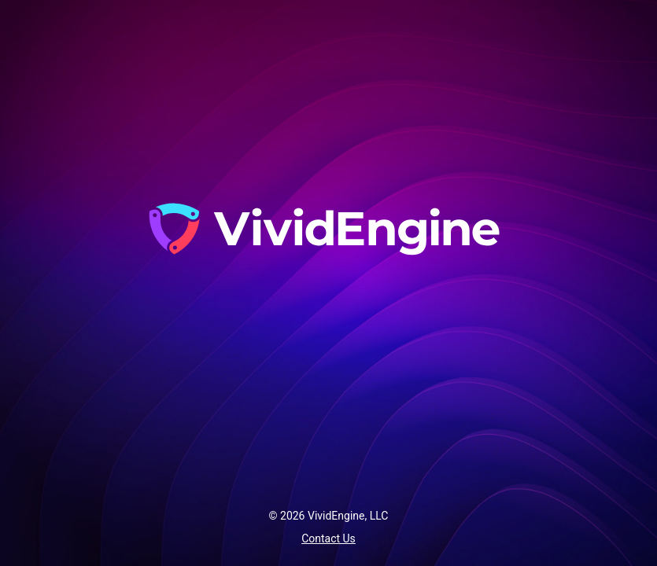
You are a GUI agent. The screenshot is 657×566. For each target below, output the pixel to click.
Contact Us (328, 538)
